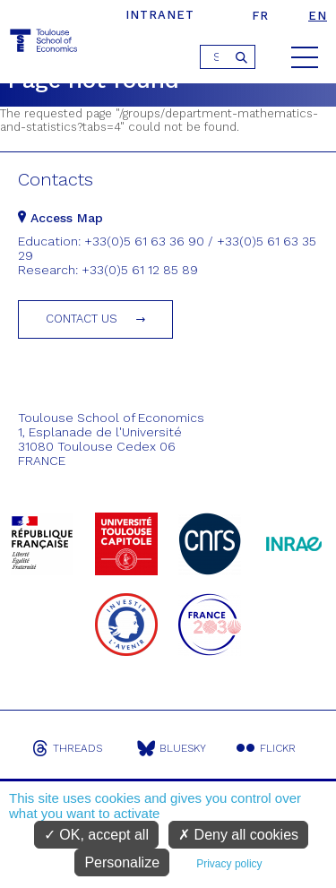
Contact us (81, 318)
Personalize (121, 862)
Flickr (266, 748)
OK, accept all (96, 834)
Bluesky (171, 748)
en (317, 15)
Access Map (60, 218)
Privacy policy (229, 864)
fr (260, 15)
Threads (67, 748)
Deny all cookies (238, 834)
